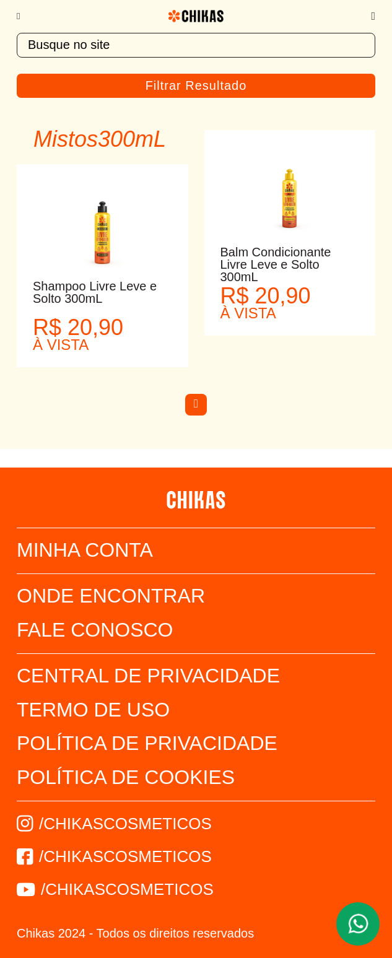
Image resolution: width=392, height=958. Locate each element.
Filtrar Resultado (196, 85)
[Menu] (24, 16)
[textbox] (196, 45)
